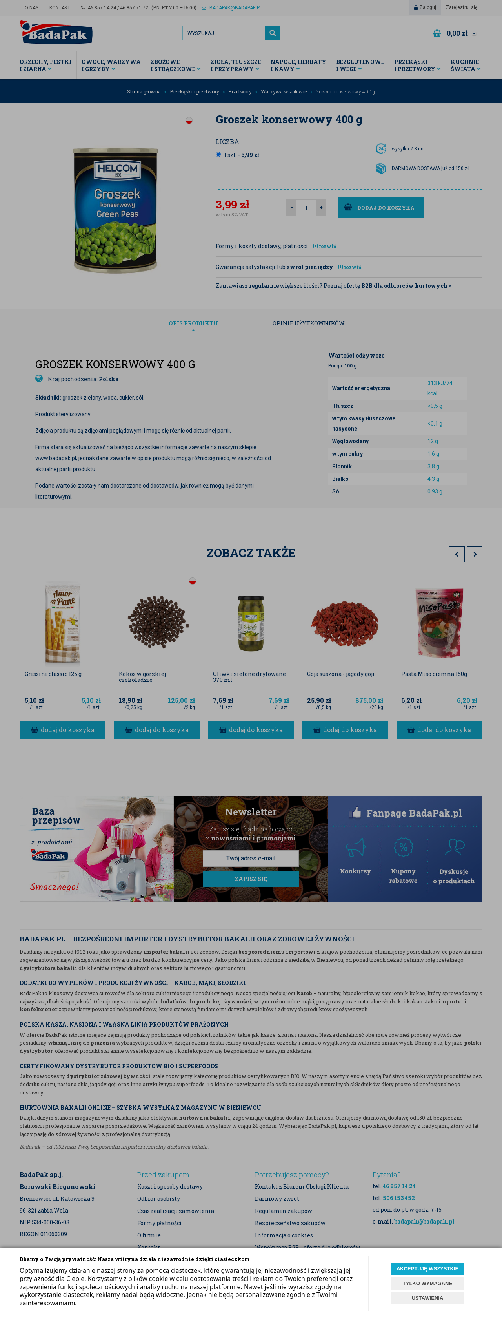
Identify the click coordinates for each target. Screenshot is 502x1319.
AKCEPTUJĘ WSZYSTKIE (427, 1269)
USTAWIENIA (428, 1298)
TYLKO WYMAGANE (427, 1283)
